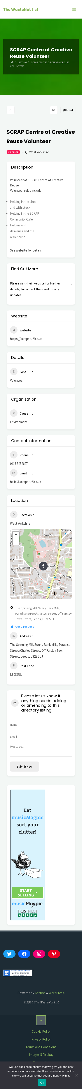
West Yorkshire (39, 152)
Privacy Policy (41, 1039)
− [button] (16, 541)
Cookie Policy (41, 1031)
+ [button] (16, 535)
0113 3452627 (19, 464)
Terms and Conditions (41, 1047)
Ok (42, 1082)
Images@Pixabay (41, 1055)
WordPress (56, 993)
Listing (22, 62)
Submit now (24, 767)
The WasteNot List (20, 9)
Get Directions (22, 627)
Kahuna (39, 993)
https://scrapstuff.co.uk (26, 339)
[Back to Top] (41, 1020)
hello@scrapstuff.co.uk (25, 482)
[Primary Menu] (74, 9)
